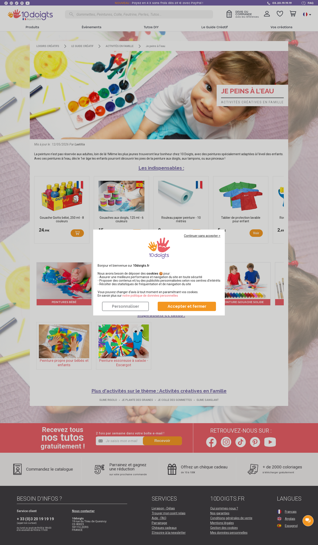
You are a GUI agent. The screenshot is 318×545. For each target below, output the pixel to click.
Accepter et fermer (187, 306)
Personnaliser (125, 306)
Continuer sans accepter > (202, 236)
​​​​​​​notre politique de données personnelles (150, 295)
